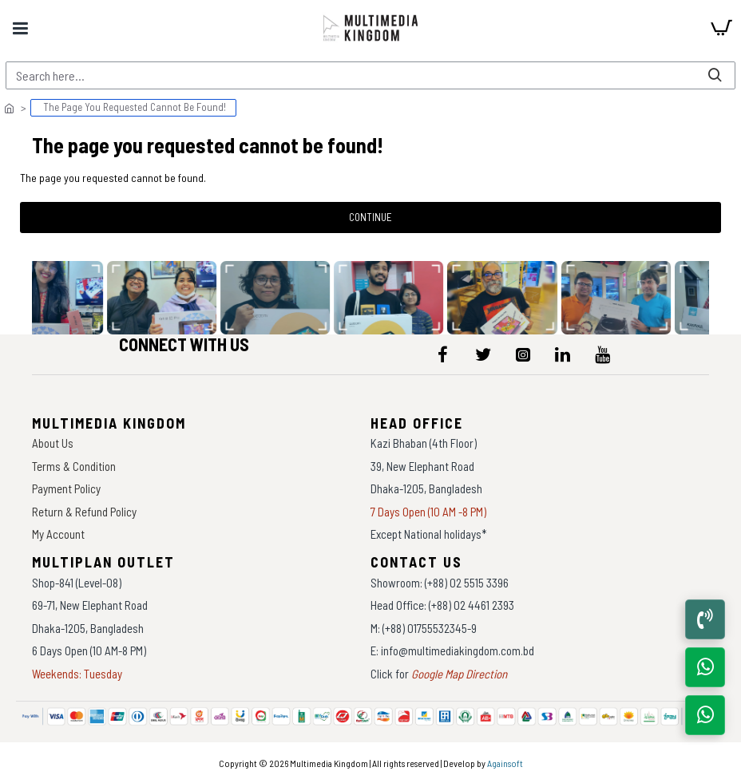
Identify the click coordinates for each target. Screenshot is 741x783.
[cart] (721, 28)
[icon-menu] (443, 354)
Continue (370, 217)
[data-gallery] (165, 297)
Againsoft (505, 763)
